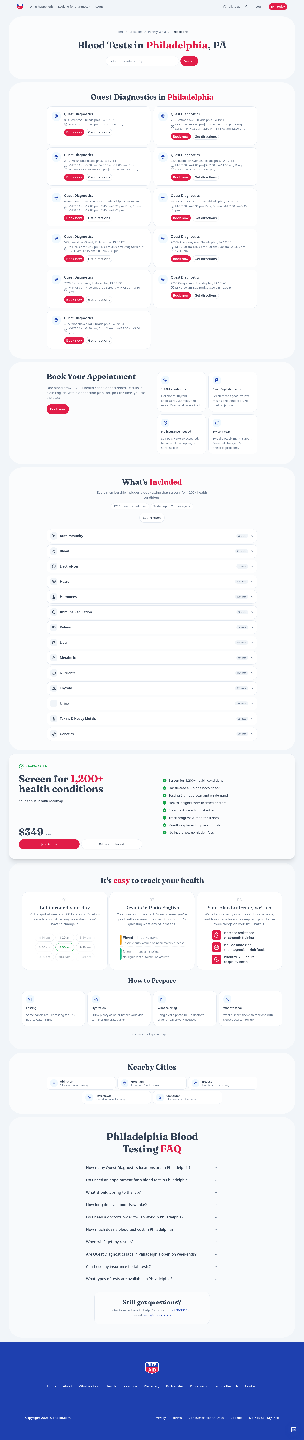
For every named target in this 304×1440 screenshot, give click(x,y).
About (99, 6)
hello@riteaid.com (157, 1315)
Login (259, 6)
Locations (135, 32)
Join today (278, 6)
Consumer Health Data (206, 1417)
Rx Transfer (174, 1386)
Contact (251, 1386)
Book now (74, 132)
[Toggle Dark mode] (247, 6)
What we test (89, 1386)
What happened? (41, 6)
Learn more (152, 517)
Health (111, 1386)
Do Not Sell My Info (264, 1417)
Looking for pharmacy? (74, 6)
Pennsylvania (157, 32)
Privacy (160, 1417)
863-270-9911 (177, 1310)
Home (119, 32)
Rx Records (198, 1386)
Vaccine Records (225, 1386)
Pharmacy (151, 1386)
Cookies (236, 1417)
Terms (177, 1417)
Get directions (99, 132)
